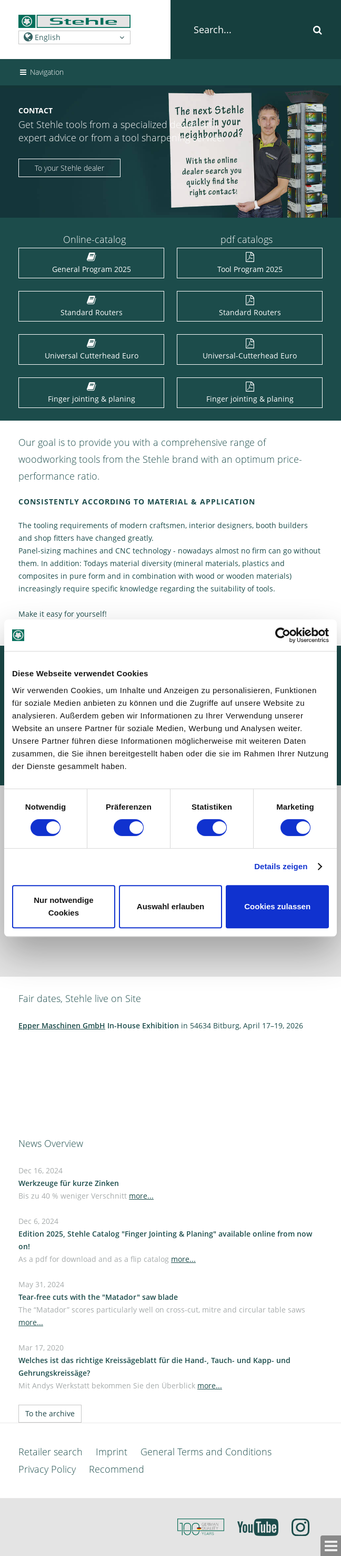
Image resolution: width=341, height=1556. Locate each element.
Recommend (116, 1469)
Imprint (111, 1451)
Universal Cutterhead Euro (91, 350)
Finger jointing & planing (91, 393)
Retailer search (50, 1451)
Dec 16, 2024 (86, 1183)
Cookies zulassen (277, 906)
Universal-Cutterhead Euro (250, 350)
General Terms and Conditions (206, 1451)
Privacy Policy (47, 1469)
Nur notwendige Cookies (63, 906)
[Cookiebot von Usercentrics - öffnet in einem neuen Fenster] (283, 635)
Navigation (41, 72)
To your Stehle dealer (69, 168)
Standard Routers (92, 307)
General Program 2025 (91, 264)
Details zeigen (280, 866)
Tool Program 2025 (250, 264)
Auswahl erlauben (170, 906)
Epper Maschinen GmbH (61, 1025)
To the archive (50, 1413)
